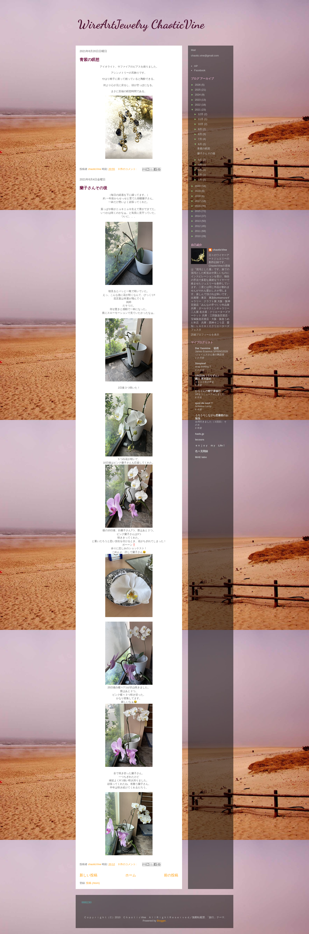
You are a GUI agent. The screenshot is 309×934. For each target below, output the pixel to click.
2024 (198, 94)
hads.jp (199, 433)
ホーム (130, 875)
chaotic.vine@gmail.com (205, 55)
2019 (198, 190)
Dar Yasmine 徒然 (207, 348)
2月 (200, 174)
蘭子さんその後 (93, 188)
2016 (198, 205)
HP (196, 66)
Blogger (161, 920)
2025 (198, 89)
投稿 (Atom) (93, 883)
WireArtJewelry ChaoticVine (147, 24)
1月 (200, 179)
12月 (201, 114)
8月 (200, 134)
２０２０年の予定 (204, 382)
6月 (200, 144)
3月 (200, 169)
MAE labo (201, 457)
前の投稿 (171, 875)
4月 (200, 164)
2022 (198, 104)
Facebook (199, 70)
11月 (201, 119)
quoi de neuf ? (204, 403)
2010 (198, 236)
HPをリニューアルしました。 (211, 394)
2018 (198, 196)
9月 (200, 129)
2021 (198, 109)
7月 (200, 139)
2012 (198, 226)
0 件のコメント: (127, 169)
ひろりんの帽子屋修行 (208, 391)
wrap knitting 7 (203, 366)
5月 (200, 159)
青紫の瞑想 (89, 59)
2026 (198, 84)
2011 (198, 231)
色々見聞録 (201, 451)
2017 (198, 201)
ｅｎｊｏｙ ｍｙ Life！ (210, 445)
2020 (198, 186)
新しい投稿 (88, 875)
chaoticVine (220, 249)
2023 (198, 99)
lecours (199, 439)
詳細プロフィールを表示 (205, 334)
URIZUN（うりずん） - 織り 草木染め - (210, 377)
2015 (198, 211)
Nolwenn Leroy (203, 406)
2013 (198, 220)
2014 (198, 216)
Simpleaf (200, 363)
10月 (201, 124)
